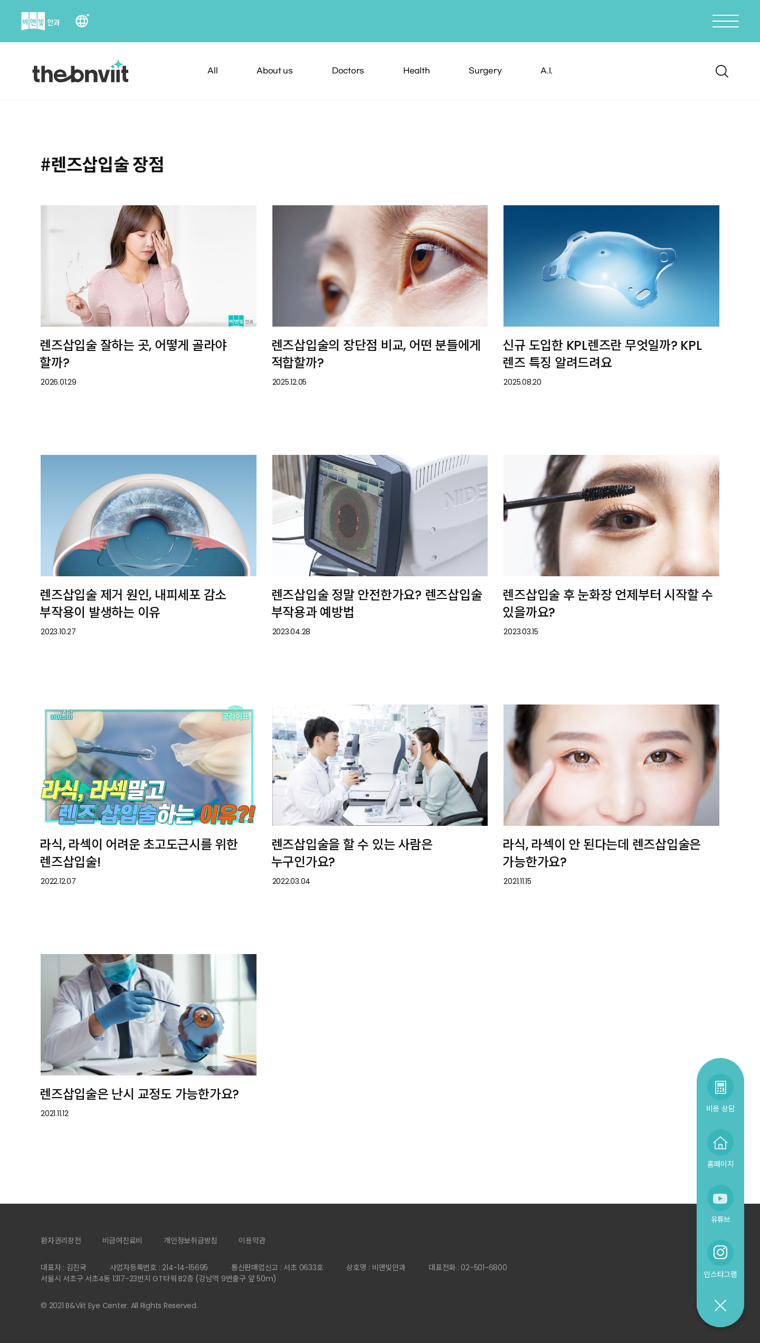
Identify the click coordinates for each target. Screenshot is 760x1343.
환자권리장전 (61, 1240)
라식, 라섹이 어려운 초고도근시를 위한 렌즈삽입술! (139, 853)
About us (274, 70)
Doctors (348, 70)
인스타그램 (720, 1274)
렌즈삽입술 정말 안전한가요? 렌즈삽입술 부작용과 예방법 (376, 603)
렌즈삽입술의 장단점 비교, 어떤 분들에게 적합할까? (376, 354)
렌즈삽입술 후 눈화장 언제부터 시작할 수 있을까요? (607, 603)
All (212, 70)
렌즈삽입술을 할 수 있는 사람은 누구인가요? (352, 853)
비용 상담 (720, 1108)
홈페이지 (720, 1164)
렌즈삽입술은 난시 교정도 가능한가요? (139, 1094)
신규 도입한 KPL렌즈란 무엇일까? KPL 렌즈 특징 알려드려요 (601, 354)
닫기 (720, 1306)
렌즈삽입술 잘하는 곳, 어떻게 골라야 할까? (133, 354)
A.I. (546, 70)
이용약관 (252, 1240)
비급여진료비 (122, 1240)
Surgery (485, 70)
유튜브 (720, 1219)
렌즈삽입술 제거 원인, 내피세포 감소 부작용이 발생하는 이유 (133, 603)
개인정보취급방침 (190, 1240)
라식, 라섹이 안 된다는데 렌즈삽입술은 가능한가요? (601, 853)
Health (416, 70)
